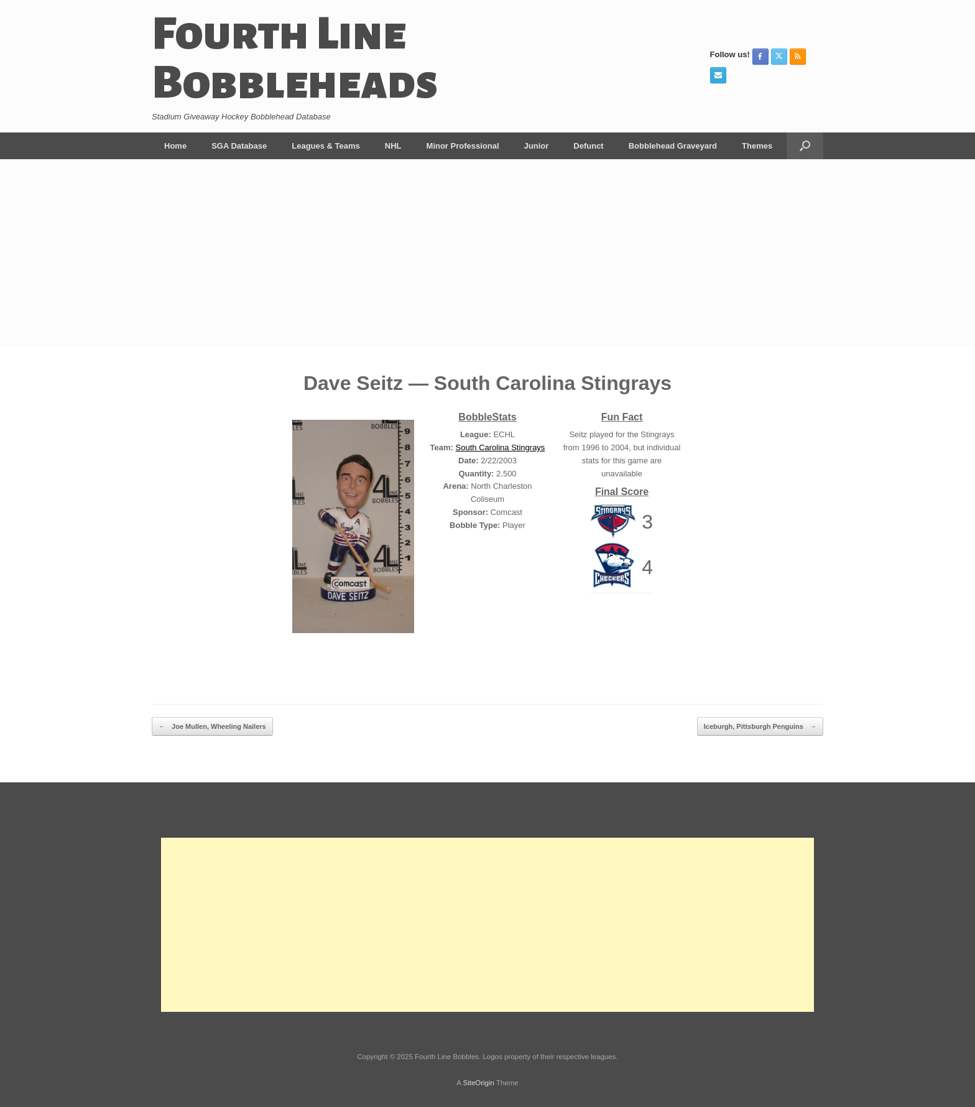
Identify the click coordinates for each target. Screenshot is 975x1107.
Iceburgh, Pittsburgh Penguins (760, 726)
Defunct (588, 146)
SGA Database (239, 146)
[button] (805, 145)
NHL (393, 146)
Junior (536, 146)
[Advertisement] (487, 252)
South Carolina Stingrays (500, 447)
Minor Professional (463, 146)
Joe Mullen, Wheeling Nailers (212, 726)
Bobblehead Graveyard (673, 146)
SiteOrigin (478, 1082)
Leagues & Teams (326, 146)
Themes (757, 146)
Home (175, 146)
